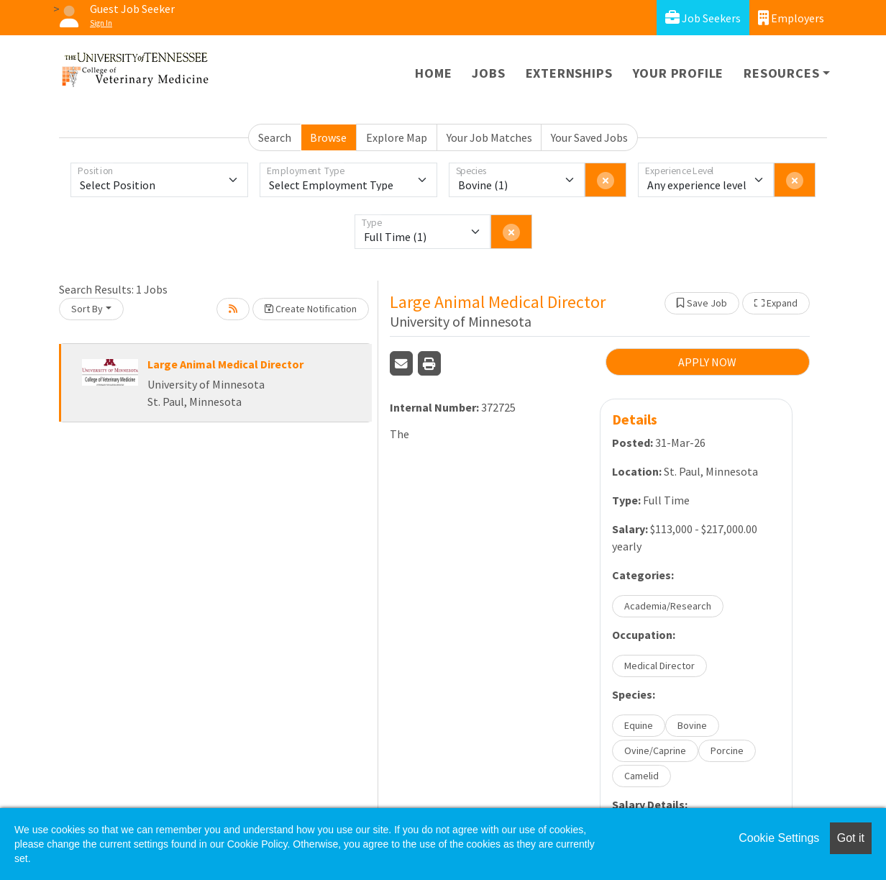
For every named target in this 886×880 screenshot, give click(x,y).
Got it (850, 838)
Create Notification (311, 308)
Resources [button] (781, 73)
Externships (569, 73)
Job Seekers (703, 18)
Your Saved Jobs (589, 137)
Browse (328, 137)
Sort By (87, 308)
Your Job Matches (489, 137)
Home (433, 73)
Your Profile (678, 73)
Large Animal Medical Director (225, 364)
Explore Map (396, 137)
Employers (791, 18)
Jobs (488, 73)
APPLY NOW (707, 362)
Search (274, 137)
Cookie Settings (779, 838)
